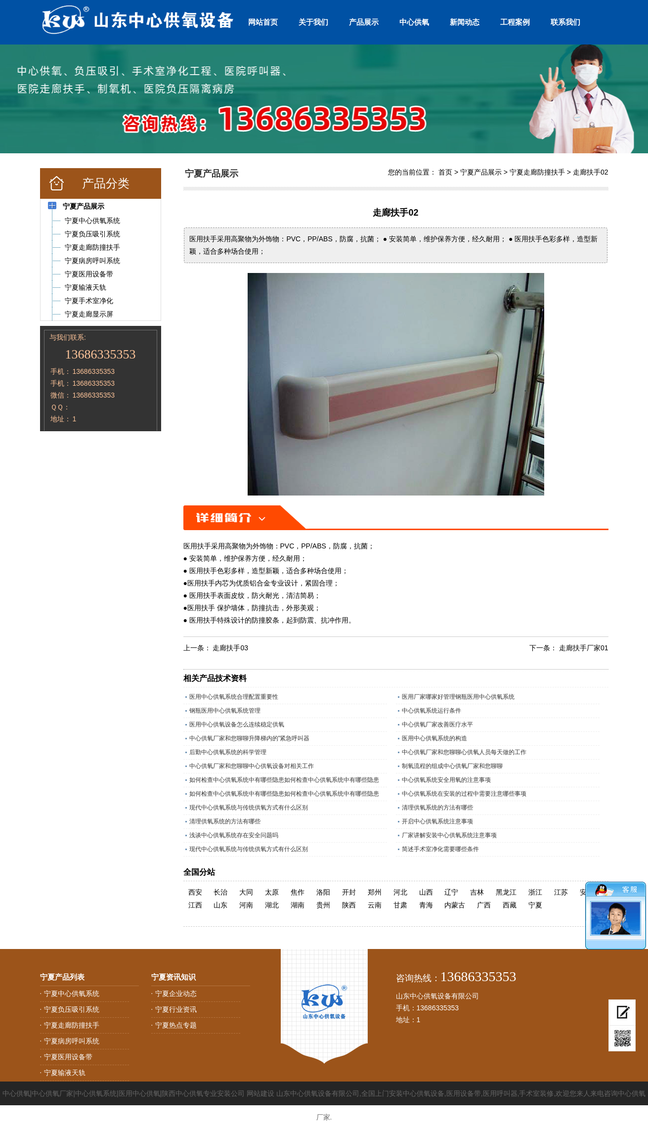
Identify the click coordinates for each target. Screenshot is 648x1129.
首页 (445, 172)
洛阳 (323, 892)
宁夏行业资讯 (176, 1009)
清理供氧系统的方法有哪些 (437, 807)
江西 (195, 905)
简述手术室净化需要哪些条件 (440, 849)
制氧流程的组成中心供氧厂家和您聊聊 (452, 766)
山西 (426, 892)
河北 (400, 892)
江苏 (561, 892)
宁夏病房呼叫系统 (71, 1041)
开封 (349, 892)
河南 (246, 905)
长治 (220, 892)
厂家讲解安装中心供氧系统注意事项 (449, 835)
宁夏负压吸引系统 (71, 1009)
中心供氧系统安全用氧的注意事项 (446, 779)
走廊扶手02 (590, 172)
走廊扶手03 (230, 648)
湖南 (297, 905)
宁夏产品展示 (481, 172)
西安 (195, 892)
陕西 (349, 905)
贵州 (323, 905)
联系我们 (565, 22)
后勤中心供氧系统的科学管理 (227, 752)
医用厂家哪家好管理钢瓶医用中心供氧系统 (458, 696)
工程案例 (515, 22)
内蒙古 (454, 905)
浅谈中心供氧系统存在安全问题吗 (233, 835)
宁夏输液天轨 (65, 1073)
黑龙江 (506, 892)
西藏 (510, 905)
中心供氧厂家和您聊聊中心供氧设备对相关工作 (251, 766)
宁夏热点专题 (176, 1025)
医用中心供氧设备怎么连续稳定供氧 (236, 724)
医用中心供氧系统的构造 (434, 738)
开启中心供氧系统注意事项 (437, 821)
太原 (272, 892)
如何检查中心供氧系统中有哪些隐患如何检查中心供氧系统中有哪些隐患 (284, 779)
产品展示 (364, 22)
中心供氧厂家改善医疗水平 (437, 724)
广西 (484, 905)
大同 (246, 892)
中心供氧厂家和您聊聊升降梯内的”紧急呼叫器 (249, 738)
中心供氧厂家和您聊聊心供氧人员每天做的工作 (464, 752)
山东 (220, 905)
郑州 (375, 892)
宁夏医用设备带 (68, 1057)
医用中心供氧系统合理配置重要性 (233, 696)
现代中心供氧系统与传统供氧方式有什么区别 (248, 807)
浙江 (535, 892)
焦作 (297, 892)
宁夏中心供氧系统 (71, 993)
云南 (375, 905)
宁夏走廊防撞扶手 (537, 172)
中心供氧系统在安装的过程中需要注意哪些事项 (464, 793)
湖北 (272, 905)
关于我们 (313, 22)
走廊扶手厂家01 (583, 648)
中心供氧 (414, 22)
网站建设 (260, 1093)
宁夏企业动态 (176, 993)
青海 (426, 905)
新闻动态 (464, 22)
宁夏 (535, 905)
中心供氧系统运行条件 (431, 710)
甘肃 (400, 905)
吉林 (477, 892)
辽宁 (451, 892)
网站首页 (263, 22)
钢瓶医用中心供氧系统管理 (224, 710)
